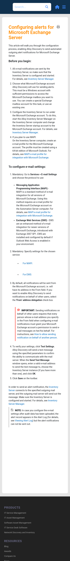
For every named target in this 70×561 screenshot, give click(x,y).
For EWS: (26, 274)
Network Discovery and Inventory (19, 532)
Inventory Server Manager (40, 79)
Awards (7, 551)
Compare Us (10, 556)
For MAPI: (26, 263)
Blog (6, 546)
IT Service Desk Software (15, 527)
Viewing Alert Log (24, 420)
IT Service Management (15, 513)
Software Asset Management (17, 523)
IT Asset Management (14, 518)
